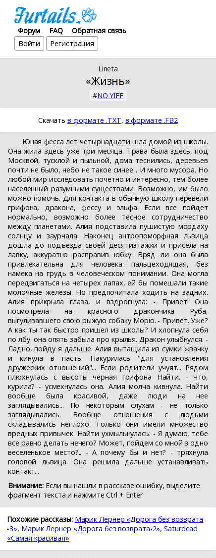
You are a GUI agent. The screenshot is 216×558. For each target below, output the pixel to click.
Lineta (108, 68)
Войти (29, 43)
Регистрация (72, 43)
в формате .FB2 (151, 120)
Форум (29, 30)
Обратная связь (99, 30)
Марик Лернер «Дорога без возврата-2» (90, 528)
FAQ (56, 30)
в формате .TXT (94, 120)
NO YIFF (110, 95)
